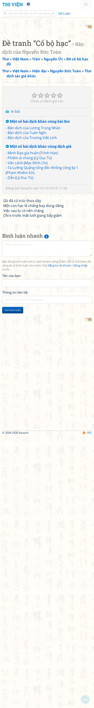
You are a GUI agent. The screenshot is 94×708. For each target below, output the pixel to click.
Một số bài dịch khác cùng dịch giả (38, 329)
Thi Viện (12, 4)
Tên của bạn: (11, 458)
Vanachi (26, 371)
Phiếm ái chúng (20, 340)
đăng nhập (80, 448)
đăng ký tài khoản (59, 448)
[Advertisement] (47, 71)
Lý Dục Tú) (43, 340)
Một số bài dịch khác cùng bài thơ (38, 304)
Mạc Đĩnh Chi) (36, 345)
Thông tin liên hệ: (15, 475)
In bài (15, 294)
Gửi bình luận (13, 493)
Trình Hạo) (49, 335)
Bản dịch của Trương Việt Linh (32, 320)
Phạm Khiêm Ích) (21, 355)
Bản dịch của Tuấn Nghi (27, 315)
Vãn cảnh (15, 345)
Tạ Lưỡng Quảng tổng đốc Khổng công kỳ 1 (43, 350)
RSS (87, 704)
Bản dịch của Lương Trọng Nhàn (34, 310)
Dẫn (11, 360)
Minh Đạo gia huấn (23, 335)
